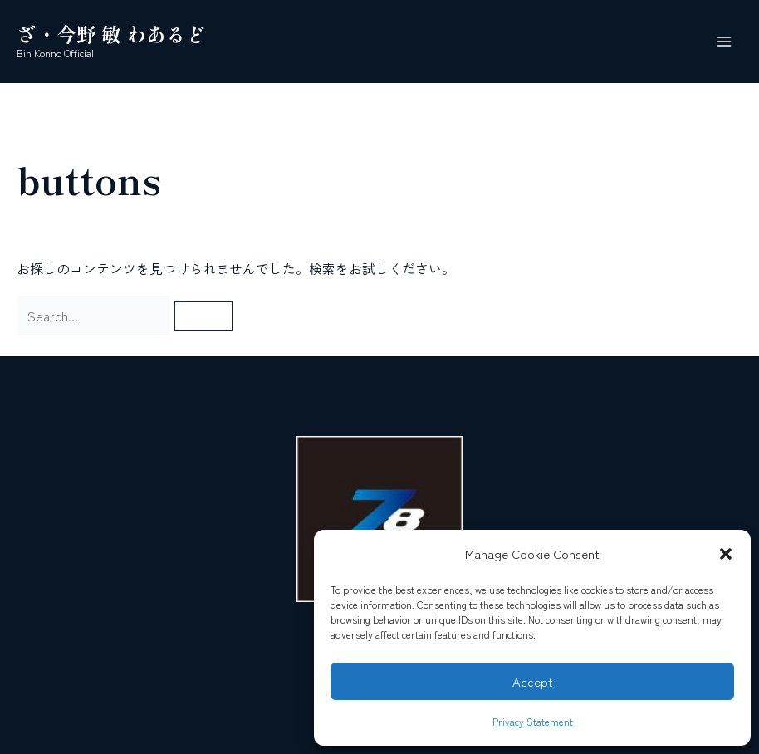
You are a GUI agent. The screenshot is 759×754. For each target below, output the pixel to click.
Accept (532, 681)
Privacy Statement (532, 721)
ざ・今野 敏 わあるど (111, 33)
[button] (725, 554)
